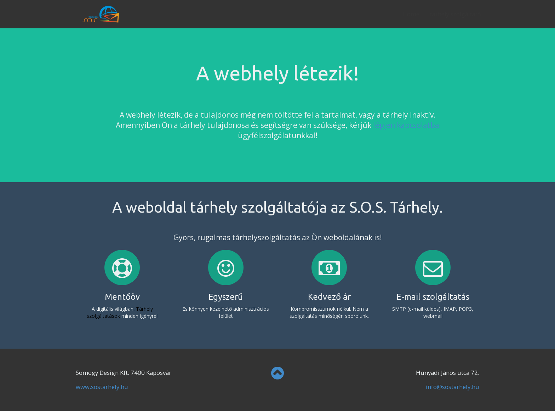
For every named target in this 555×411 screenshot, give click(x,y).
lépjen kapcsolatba (406, 125)
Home (403, 14)
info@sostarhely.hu (452, 387)
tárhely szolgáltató (448, 14)
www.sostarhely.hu (102, 387)
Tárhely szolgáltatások (120, 312)
